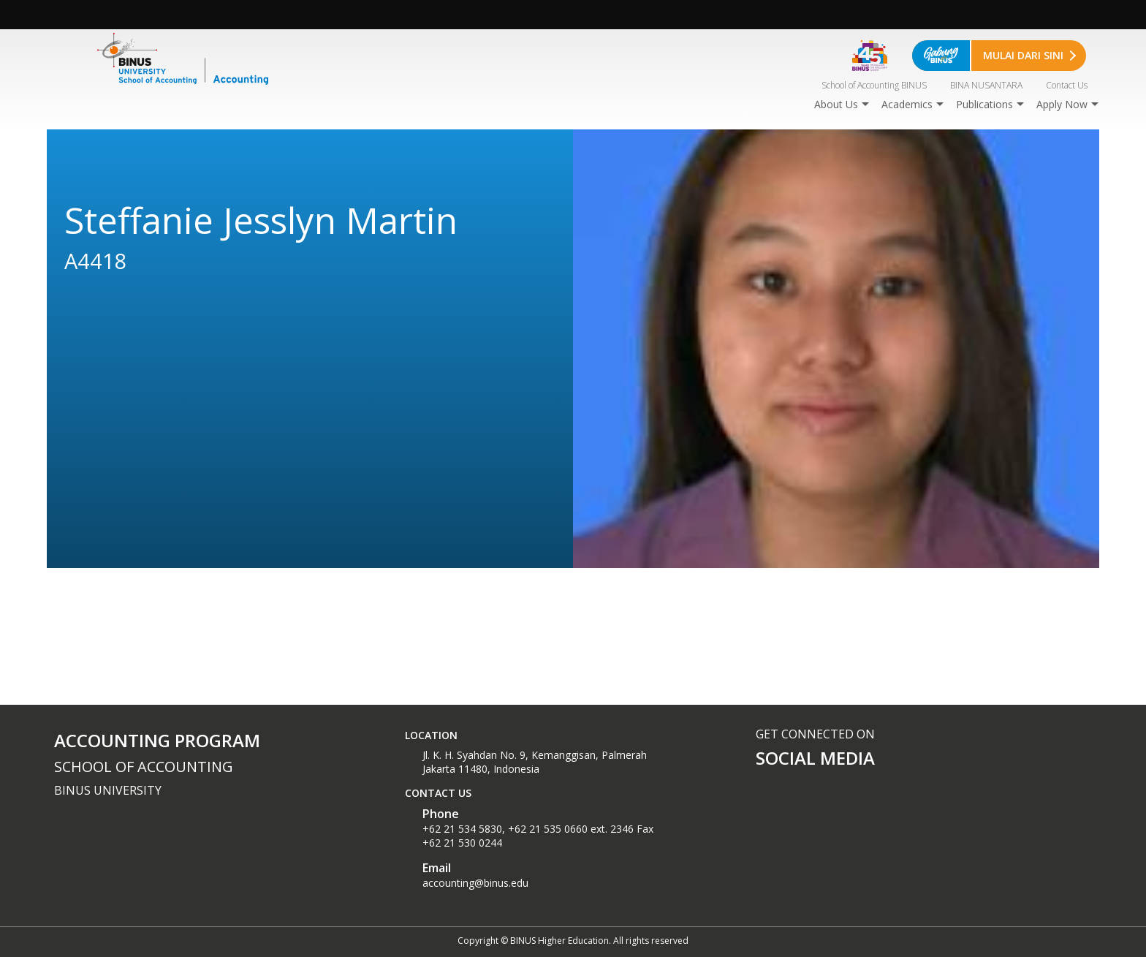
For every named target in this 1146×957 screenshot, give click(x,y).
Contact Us (1067, 85)
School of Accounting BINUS (874, 85)
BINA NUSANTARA (986, 85)
